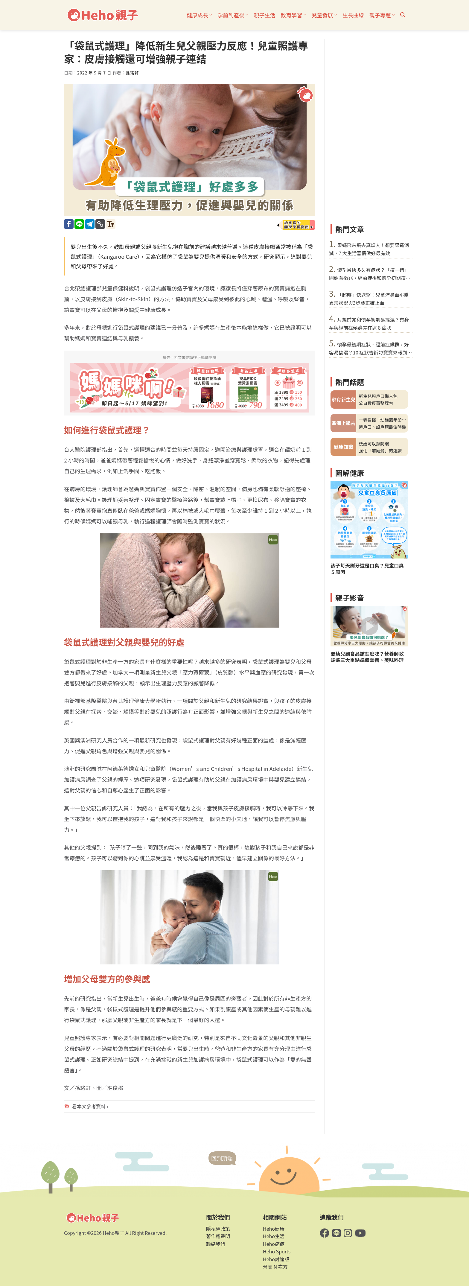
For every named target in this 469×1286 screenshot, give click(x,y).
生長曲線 (353, 15)
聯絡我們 (215, 1243)
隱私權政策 (218, 1228)
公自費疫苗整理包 (376, 403)
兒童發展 (324, 15)
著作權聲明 (218, 1236)
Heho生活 (273, 1236)
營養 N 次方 (275, 1266)
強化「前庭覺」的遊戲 (380, 450)
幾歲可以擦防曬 (374, 443)
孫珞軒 (132, 73)
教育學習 (293, 15)
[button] (402, 15)
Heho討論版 (276, 1259)
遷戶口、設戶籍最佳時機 (382, 427)
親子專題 (382, 15)
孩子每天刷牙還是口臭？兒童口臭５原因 (367, 568)
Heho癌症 (273, 1243)
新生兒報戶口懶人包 (378, 396)
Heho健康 (273, 1228)
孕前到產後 (232, 15)
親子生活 (264, 15)
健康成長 (199, 15)
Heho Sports (276, 1251)
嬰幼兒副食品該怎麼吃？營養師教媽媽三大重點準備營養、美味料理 (367, 657)
